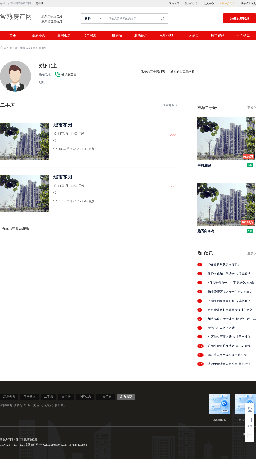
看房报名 (64, 35)
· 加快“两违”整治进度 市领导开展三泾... (229, 319)
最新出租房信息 (51, 21)
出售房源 (89, 35)
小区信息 (192, 35)
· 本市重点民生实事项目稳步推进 (228, 355)
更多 (250, 107)
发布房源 (126, 396)
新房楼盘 (38, 35)
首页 (13, 35)
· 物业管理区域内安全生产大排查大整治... (231, 292)
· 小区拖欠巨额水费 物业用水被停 (228, 336)
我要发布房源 (239, 18)
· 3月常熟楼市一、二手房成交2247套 (230, 282)
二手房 (48, 396)
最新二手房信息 (51, 16)
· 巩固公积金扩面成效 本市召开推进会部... (229, 346)
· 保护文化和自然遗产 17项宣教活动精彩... (229, 274)
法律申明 (6, 405)
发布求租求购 (248, 3)
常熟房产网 (16, 16)
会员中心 (209, 3)
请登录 (39, 3)
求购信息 (141, 35)
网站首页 (174, 3)
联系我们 (61, 405)
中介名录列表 (28, 48)
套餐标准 (20, 405)
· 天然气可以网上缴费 (220, 328)
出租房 (66, 396)
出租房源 (115, 35)
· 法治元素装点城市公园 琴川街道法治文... (229, 364)
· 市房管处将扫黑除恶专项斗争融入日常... (231, 310)
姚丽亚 (48, 65)
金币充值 (33, 405)
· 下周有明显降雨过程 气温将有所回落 (229, 301)
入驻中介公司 (227, 3)
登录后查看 (68, 74)
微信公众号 (191, 3)
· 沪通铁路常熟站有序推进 (223, 264)
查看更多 (170, 105)
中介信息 (243, 35)
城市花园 (62, 125)
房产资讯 (217, 35)
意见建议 (47, 405)
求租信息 (166, 35)
